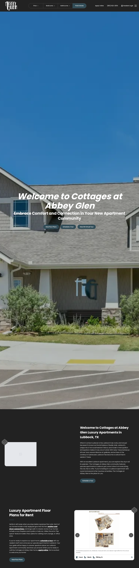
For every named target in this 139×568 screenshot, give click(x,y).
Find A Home (79, 6)
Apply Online (99, 6)
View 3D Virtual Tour (87, 227)
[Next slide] (131, 535)
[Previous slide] (77, 535)
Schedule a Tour (68, 227)
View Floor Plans (51, 227)
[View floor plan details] (132, 557)
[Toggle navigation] (136, 6)
